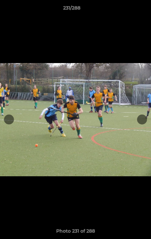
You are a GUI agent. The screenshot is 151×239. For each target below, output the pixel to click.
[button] (127, 10)
